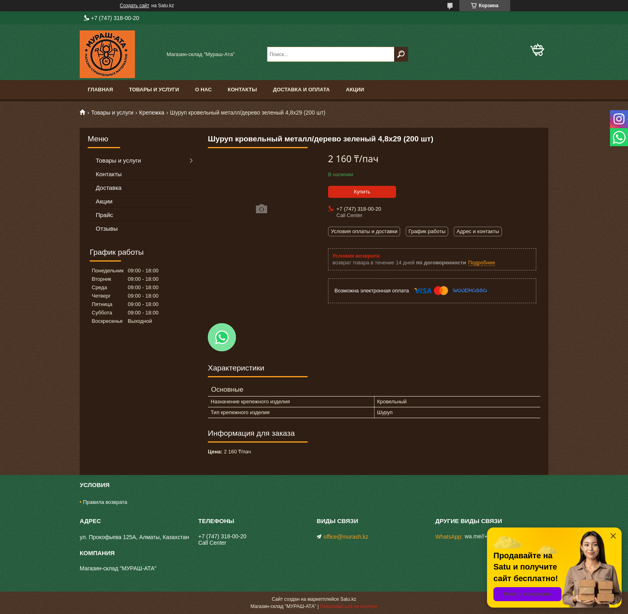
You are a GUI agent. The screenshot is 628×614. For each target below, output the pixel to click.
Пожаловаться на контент (348, 606)
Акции (355, 90)
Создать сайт (134, 5)
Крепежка (152, 112)
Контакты (242, 90)
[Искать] (401, 54)
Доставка (108, 187)
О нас (203, 90)
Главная (100, 90)
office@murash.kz (346, 536)
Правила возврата (105, 502)
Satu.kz (348, 599)
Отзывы (107, 228)
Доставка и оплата (301, 90)
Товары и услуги (154, 90)
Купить (362, 192)
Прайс (104, 214)
